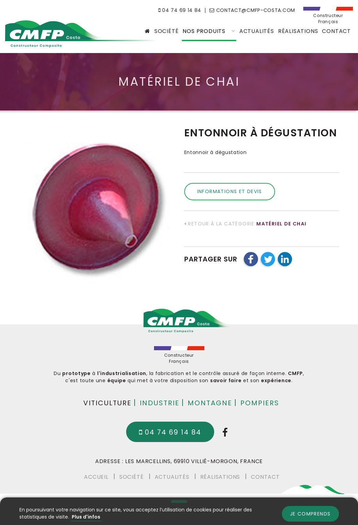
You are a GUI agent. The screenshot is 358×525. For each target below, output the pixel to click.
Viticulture (107, 403)
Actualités (256, 31)
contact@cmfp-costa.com (252, 10)
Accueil (96, 476)
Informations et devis (229, 191)
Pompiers (259, 403)
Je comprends (310, 513)
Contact (336, 31)
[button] (251, 259)
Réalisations (298, 31)
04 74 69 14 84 (179, 10)
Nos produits (209, 31)
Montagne (210, 403)
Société (166, 31)
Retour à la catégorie (245, 223)
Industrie (160, 403)
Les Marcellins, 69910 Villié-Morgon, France (194, 461)
